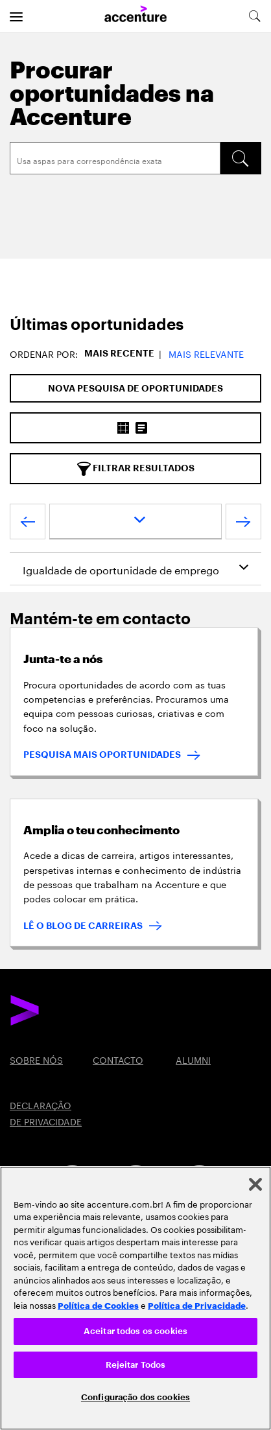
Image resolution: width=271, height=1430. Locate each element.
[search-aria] (254, 16)
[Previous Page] (27, 524)
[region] (135, 1298)
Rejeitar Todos (136, 1365)
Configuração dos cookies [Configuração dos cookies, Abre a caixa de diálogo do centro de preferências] (135, 1397)
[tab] (135, 325)
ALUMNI (193, 1059)
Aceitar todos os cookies (135, 1331)
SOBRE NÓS (36, 1059)
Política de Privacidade (197, 1305)
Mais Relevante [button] (206, 353)
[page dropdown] (135, 521)
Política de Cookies (98, 1305)
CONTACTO (118, 1059)
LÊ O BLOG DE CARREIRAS (83, 925)
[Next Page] (243, 524)
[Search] (115, 158)
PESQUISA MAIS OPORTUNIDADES (102, 754)
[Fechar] (255, 1184)
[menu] (16, 16)
